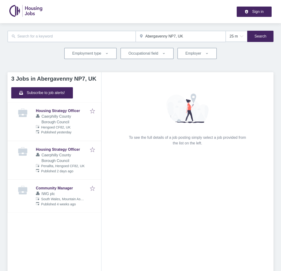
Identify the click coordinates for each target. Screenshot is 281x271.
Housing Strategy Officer (58, 111)
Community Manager (54, 188)
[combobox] (71, 36)
